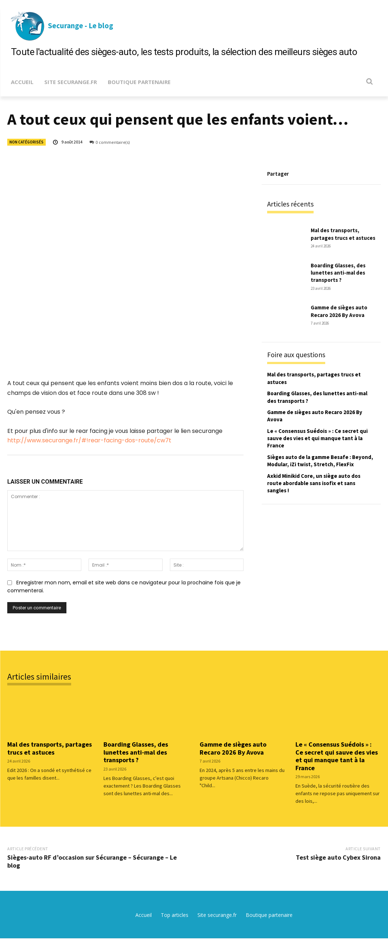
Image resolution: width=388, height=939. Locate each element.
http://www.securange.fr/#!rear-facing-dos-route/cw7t (89, 440)
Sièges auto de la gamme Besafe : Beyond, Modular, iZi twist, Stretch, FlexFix (317, 465)
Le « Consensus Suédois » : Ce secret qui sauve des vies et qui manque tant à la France (319, 438)
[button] (369, 81)
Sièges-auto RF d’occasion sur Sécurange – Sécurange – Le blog (92, 862)
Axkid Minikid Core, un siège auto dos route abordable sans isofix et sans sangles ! (319, 491)
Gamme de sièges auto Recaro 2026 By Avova (342, 311)
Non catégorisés (26, 142)
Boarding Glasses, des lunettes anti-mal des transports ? (341, 273)
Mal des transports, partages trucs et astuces (338, 234)
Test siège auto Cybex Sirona (338, 858)
